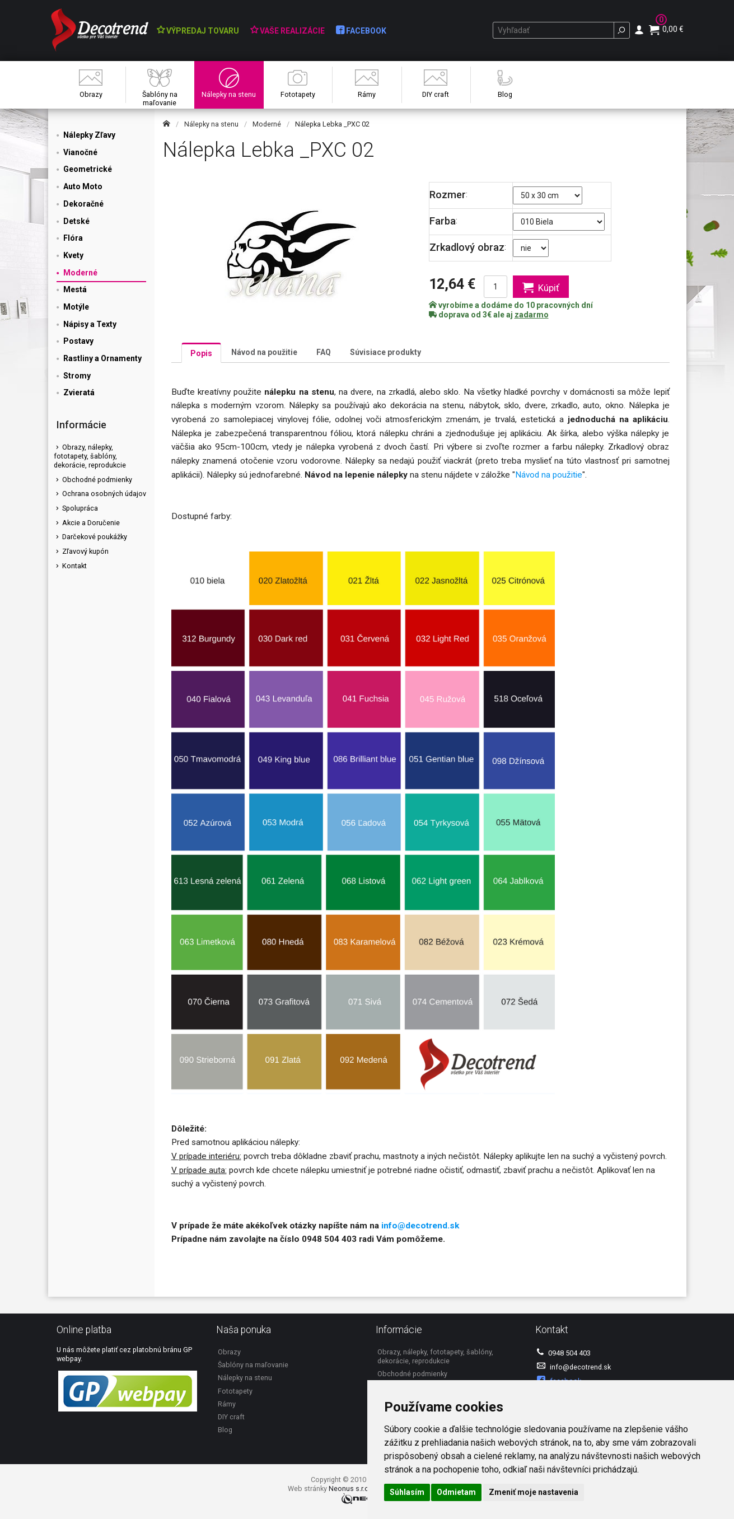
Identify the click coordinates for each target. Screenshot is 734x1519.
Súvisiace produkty (385, 352)
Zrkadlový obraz (466, 247)
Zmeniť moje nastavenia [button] (533, 1492)
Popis (201, 353)
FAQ (323, 352)
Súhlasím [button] (407, 1492)
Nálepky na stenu (211, 124)
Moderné (267, 124)
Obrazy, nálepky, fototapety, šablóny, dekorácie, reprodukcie (90, 456)
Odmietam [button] (456, 1492)
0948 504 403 (564, 1352)
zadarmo (532, 314)
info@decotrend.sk (420, 1226)
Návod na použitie (264, 352)
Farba (442, 221)
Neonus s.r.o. (350, 1488)
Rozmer (447, 194)
